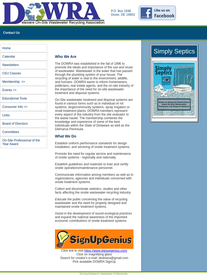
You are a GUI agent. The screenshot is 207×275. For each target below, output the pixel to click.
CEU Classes (11, 73)
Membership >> (24, 82)
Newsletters (10, 65)
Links (6, 115)
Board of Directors (15, 123)
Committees (10, 132)
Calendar (8, 56)
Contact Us (11, 33)
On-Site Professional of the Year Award (21, 142)
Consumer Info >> (24, 107)
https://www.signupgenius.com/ (105, 250)
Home (6, 48)
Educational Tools (14, 98)
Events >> (24, 90)
